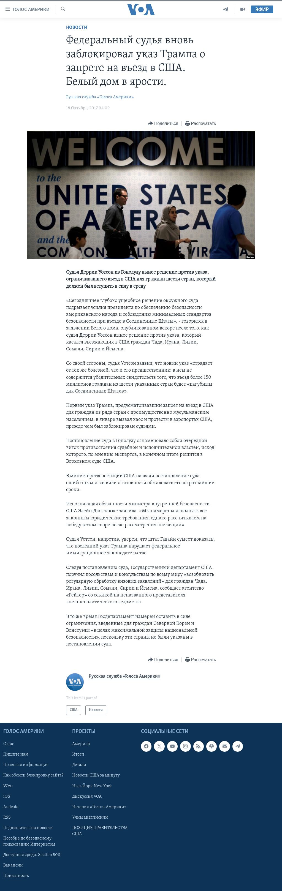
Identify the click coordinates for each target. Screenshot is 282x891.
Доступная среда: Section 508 (31, 855)
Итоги (78, 754)
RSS (7, 817)
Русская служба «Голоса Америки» (100, 97)
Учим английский (90, 817)
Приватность (16, 876)
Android (11, 807)
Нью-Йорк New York (92, 786)
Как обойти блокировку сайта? (33, 775)
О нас (8, 744)
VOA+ (8, 786)
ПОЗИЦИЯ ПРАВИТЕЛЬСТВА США (100, 830)
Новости (76, 27)
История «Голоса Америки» (99, 807)
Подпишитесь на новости (28, 827)
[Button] (163, 123)
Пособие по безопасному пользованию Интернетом (29, 841)
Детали (79, 765)
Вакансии (13, 865)
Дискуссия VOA (87, 796)
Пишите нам (15, 754)
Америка (81, 744)
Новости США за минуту (96, 775)
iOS (6, 796)
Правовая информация (25, 765)
